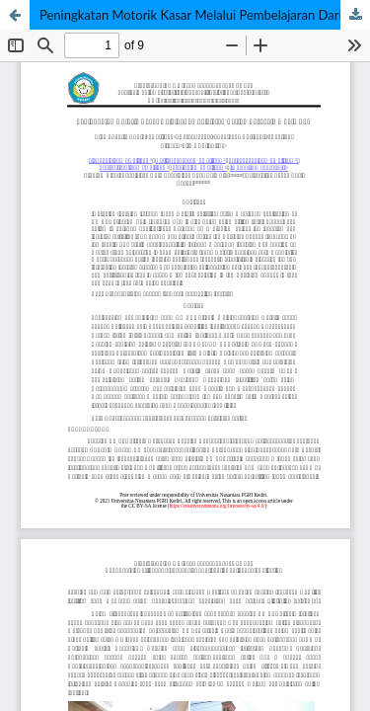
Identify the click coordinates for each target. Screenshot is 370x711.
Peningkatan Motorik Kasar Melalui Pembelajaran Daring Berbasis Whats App (204, 15)
